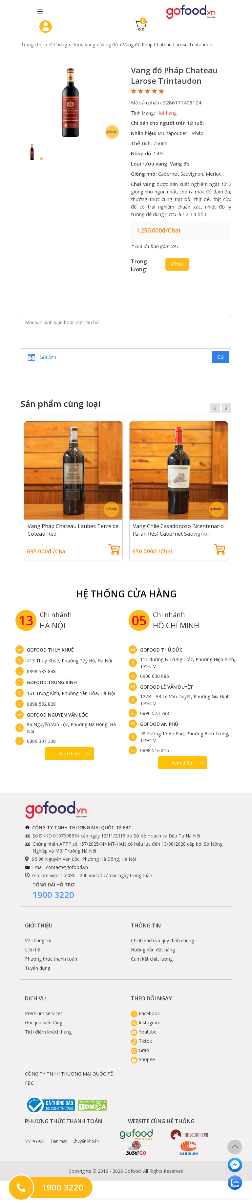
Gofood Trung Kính (52, 682)
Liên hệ (32, 950)
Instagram (145, 1022)
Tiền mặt (59, 1136)
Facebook (145, 1013)
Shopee (143, 1059)
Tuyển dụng (37, 968)
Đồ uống (58, 44)
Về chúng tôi (38, 940)
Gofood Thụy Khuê (50, 650)
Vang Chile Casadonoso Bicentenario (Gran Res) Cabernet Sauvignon (178, 530)
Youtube (144, 1032)
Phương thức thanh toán (51, 959)
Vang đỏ (109, 44)
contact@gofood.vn (67, 867)
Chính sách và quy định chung (162, 940)
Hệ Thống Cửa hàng (126, 594)
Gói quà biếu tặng (43, 1022)
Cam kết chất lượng (152, 959)
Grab (140, 1050)
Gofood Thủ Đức (161, 650)
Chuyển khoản (86, 1136)
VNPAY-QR (35, 1136)
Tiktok (141, 1041)
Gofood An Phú (159, 724)
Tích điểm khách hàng (48, 1032)
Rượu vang (83, 44)
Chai (177, 264)
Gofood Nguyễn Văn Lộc (57, 715)
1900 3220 (53, 895)
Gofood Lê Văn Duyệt (166, 687)
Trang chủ (32, 44)
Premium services (44, 1013)
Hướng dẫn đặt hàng (153, 950)
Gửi (220, 357)
